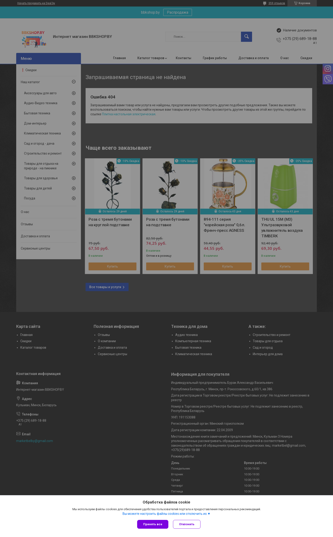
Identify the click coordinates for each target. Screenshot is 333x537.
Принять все (152, 524)
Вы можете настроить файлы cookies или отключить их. (165, 514)
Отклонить (186, 524)
